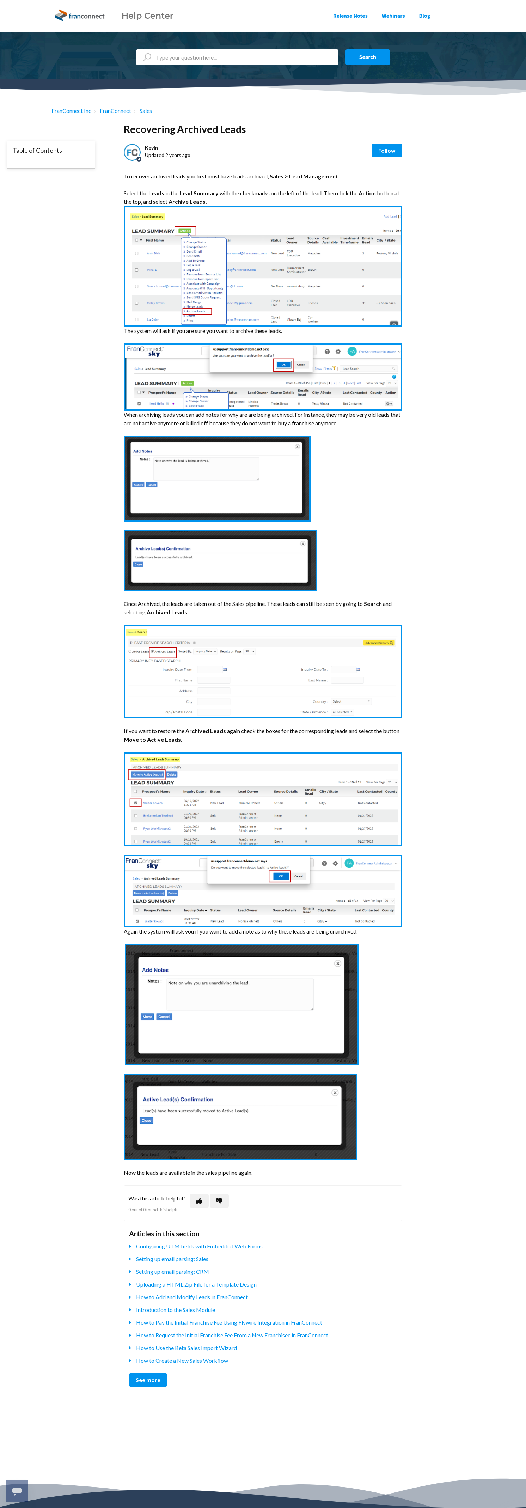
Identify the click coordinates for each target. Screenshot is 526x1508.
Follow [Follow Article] (387, 150)
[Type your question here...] (237, 57)
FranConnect (115, 110)
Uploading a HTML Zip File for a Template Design (196, 1284)
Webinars (393, 16)
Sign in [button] (459, 16)
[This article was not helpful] (219, 1201)
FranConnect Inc (71, 110)
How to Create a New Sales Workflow (182, 1360)
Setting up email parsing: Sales (172, 1258)
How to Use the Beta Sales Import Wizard (186, 1347)
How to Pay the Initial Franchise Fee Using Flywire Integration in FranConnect (229, 1322)
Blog (424, 16)
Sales (146, 110)
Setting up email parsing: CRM (172, 1271)
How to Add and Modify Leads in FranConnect (192, 1297)
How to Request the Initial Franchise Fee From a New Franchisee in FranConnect (232, 1335)
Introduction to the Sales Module (175, 1309)
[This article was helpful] (199, 1201)
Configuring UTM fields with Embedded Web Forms (199, 1246)
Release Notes (350, 16)
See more (148, 1379)
